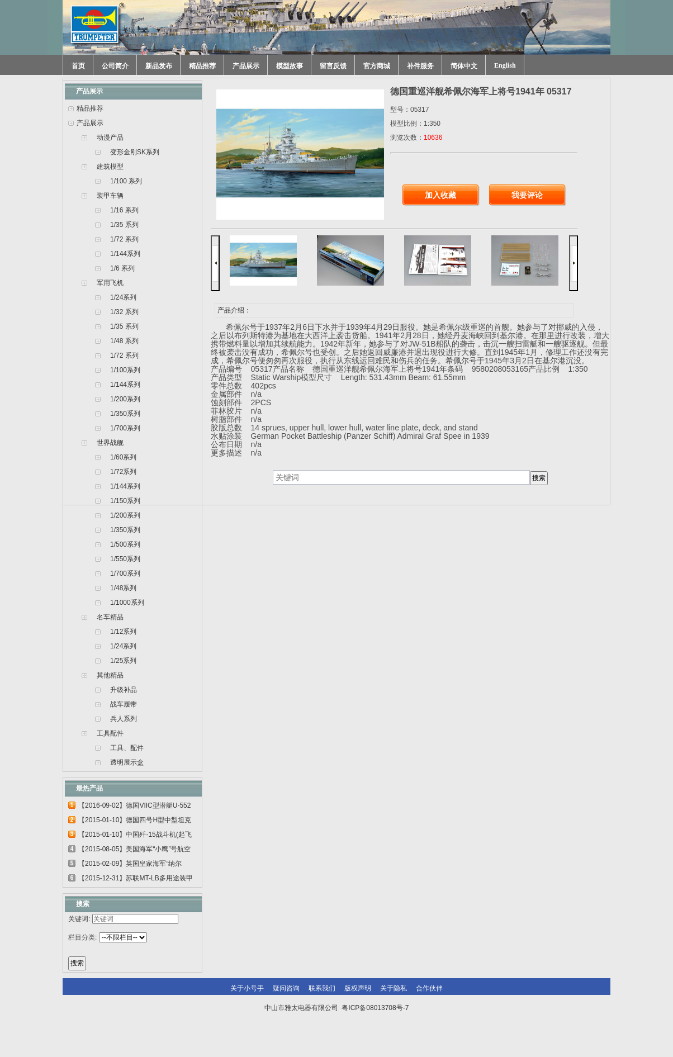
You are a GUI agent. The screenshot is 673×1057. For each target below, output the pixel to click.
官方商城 (376, 66)
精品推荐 (202, 66)
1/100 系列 (126, 181)
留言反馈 (333, 66)
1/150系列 (125, 501)
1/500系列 (125, 544)
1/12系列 (123, 632)
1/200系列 (125, 399)
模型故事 (289, 66)
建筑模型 (110, 166)
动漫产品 (110, 137)
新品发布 (158, 66)
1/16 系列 (124, 210)
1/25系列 (123, 661)
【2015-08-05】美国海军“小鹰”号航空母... (134, 850)
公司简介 (115, 66)
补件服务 (420, 66)
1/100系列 (125, 370)
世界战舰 (110, 443)
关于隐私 (393, 988)
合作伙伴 (429, 988)
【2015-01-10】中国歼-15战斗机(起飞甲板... (135, 836)
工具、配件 (127, 748)
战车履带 (123, 704)
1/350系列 (125, 414)
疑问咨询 (286, 988)
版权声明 (357, 988)
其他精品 (110, 675)
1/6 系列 (122, 268)
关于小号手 (247, 988)
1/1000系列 (127, 602)
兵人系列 (123, 719)
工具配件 (110, 733)
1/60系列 (123, 457)
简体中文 (464, 66)
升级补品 (123, 690)
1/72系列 (123, 472)
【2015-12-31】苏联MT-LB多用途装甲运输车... (135, 879)
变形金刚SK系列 (134, 152)
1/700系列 (125, 428)
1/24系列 (123, 297)
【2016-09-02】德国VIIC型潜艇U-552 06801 (134, 807)
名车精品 (110, 617)
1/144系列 (125, 254)
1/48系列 (123, 588)
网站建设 (360, 1030)
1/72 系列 (124, 239)
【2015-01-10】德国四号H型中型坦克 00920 (134, 821)
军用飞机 (110, 283)
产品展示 (246, 66)
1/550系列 (125, 559)
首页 (78, 66)
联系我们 (322, 988)
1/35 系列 (124, 225)
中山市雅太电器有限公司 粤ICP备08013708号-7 (336, 1008)
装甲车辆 (110, 196)
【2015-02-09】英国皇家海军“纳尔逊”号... (130, 865)
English (505, 65)
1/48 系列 (124, 341)
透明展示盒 (127, 762)
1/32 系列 (124, 312)
